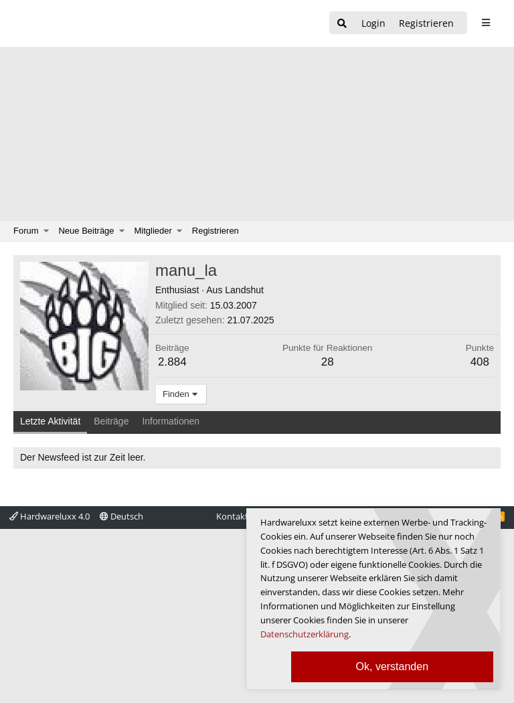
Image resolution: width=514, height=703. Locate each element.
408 (479, 362)
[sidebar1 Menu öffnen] (485, 22)
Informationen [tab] (170, 421)
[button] (46, 231)
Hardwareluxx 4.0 (49, 516)
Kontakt (232, 516)
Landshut (244, 290)
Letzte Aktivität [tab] (50, 421)
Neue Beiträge (86, 231)
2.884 (172, 362)
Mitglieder (153, 231)
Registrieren (215, 231)
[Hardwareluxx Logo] (81, 23)
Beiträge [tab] (111, 421)
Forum (26, 231)
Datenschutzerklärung (304, 634)
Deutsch (121, 516)
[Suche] (342, 23)
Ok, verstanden (392, 666)
